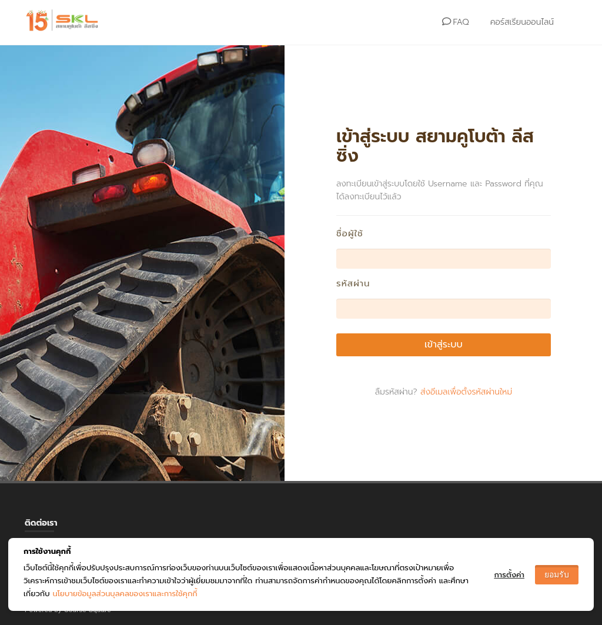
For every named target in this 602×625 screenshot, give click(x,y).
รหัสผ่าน (353, 284)
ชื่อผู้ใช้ (349, 234)
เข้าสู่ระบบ (443, 344)
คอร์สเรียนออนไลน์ (522, 22)
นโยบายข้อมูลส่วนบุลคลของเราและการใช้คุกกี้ (124, 593)
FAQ (455, 22)
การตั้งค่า (509, 574)
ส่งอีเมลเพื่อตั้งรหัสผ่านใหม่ (466, 392)
